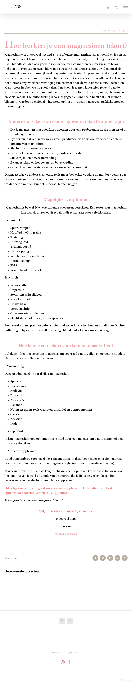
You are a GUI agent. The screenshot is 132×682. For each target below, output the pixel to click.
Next (121, 30)
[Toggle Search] (116, 7)
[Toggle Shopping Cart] (107, 7)
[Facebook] (70, 621)
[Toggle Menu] (125, 7)
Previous (109, 30)
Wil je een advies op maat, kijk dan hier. (66, 511)
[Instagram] (62, 621)
